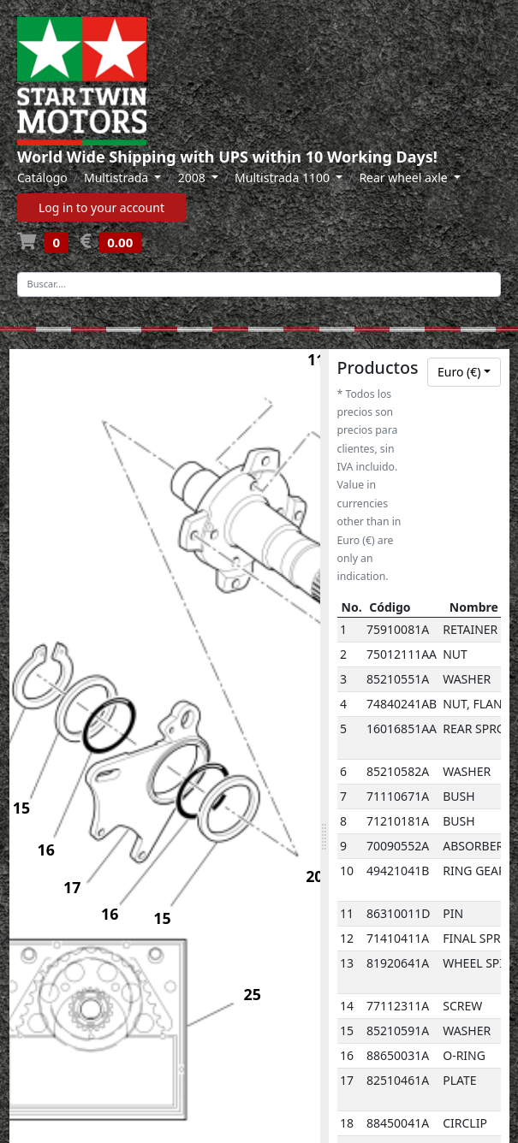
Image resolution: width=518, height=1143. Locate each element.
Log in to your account (101, 207)
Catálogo (42, 177)
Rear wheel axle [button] (404, 177)
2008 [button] (193, 177)
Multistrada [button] (118, 177)
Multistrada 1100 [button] (284, 177)
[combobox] (463, 372)
